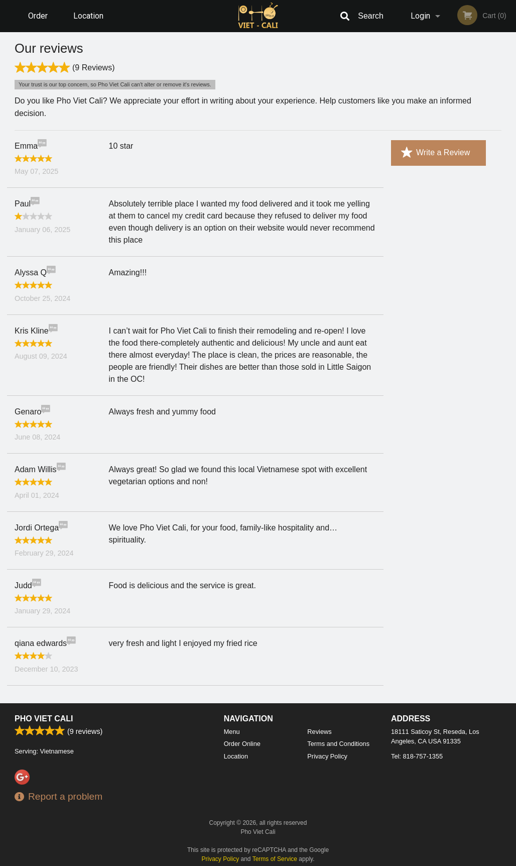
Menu (232, 731)
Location (88, 16)
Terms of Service (274, 858)
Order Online (39, 21)
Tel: (417, 756)
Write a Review (435, 153)
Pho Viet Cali (44, 718)
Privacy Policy (327, 756)
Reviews (319, 731)
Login (420, 16)
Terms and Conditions (338, 743)
